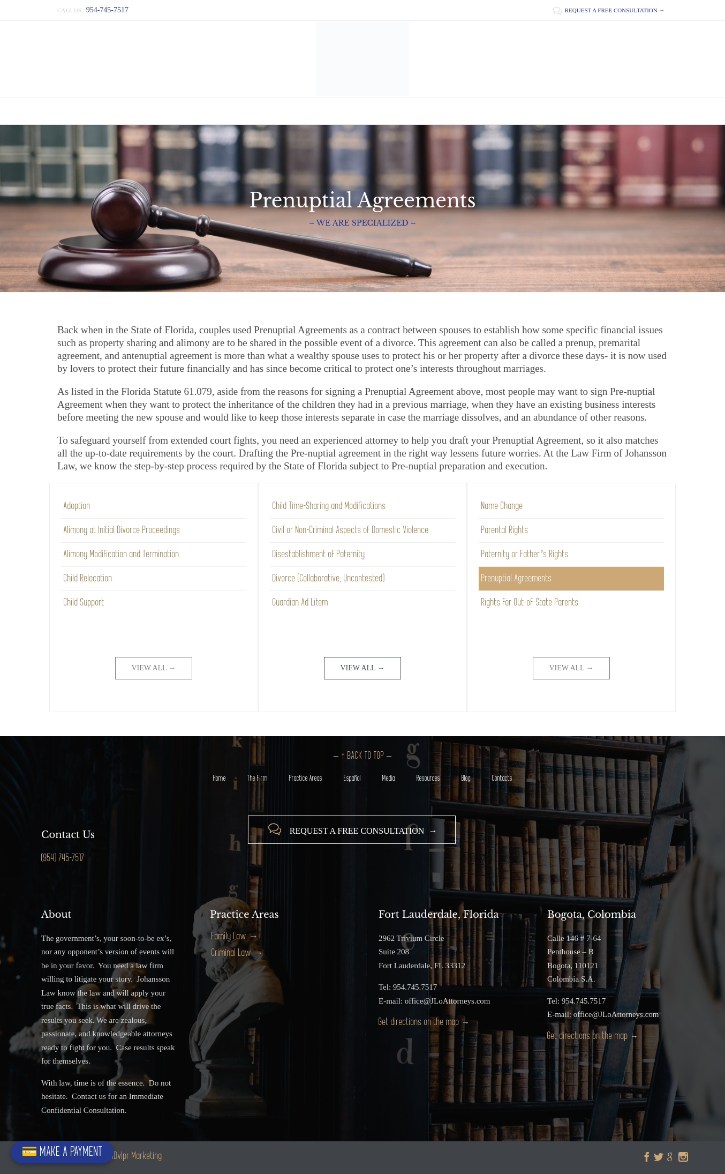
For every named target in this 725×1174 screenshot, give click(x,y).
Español (352, 778)
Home (219, 778)
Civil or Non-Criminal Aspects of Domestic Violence (351, 530)
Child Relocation (88, 578)
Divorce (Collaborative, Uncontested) (329, 578)
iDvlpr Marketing (137, 1156)
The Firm (257, 778)
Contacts (502, 778)
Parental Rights (504, 530)
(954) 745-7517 (63, 858)
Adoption (77, 506)
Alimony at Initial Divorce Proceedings (122, 530)
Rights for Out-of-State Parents (530, 602)
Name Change (502, 506)
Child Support (84, 602)
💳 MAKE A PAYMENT (62, 1151)
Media (388, 778)
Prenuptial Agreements (516, 578)
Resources (428, 778)
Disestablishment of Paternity (319, 554)
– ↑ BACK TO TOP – (362, 756)
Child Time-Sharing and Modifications (329, 506)
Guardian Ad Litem (300, 602)
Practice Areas (305, 778)
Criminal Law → (237, 953)
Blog (466, 778)
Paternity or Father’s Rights (525, 554)
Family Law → (235, 936)
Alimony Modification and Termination (121, 554)
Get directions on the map (419, 1022)
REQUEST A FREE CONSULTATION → (608, 10)
